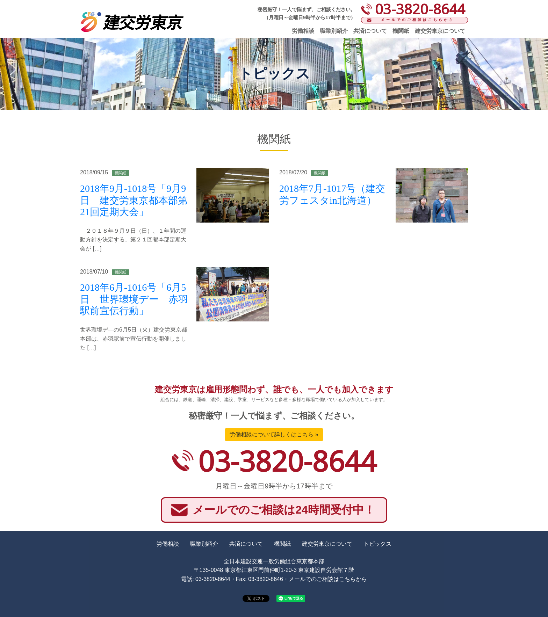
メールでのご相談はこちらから (417, 20)
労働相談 (303, 31)
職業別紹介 (334, 31)
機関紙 (400, 31)
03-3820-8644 (287, 461)
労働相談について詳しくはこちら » (274, 434)
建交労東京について (440, 31)
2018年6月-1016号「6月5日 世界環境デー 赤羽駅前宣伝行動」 (134, 299)
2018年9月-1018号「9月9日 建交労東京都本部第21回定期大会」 (134, 200)
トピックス (377, 544)
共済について (370, 31)
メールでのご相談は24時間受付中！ (284, 509)
